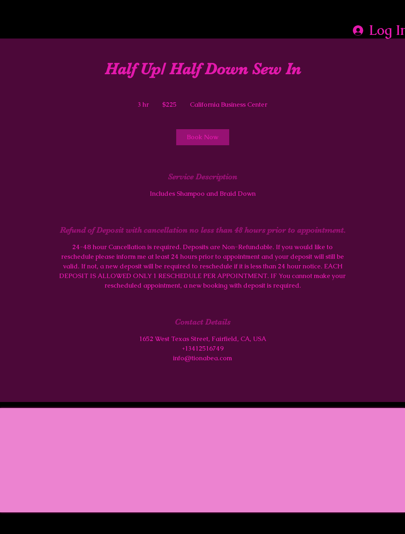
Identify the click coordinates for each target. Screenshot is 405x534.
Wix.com (369, 531)
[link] (202, 137)
